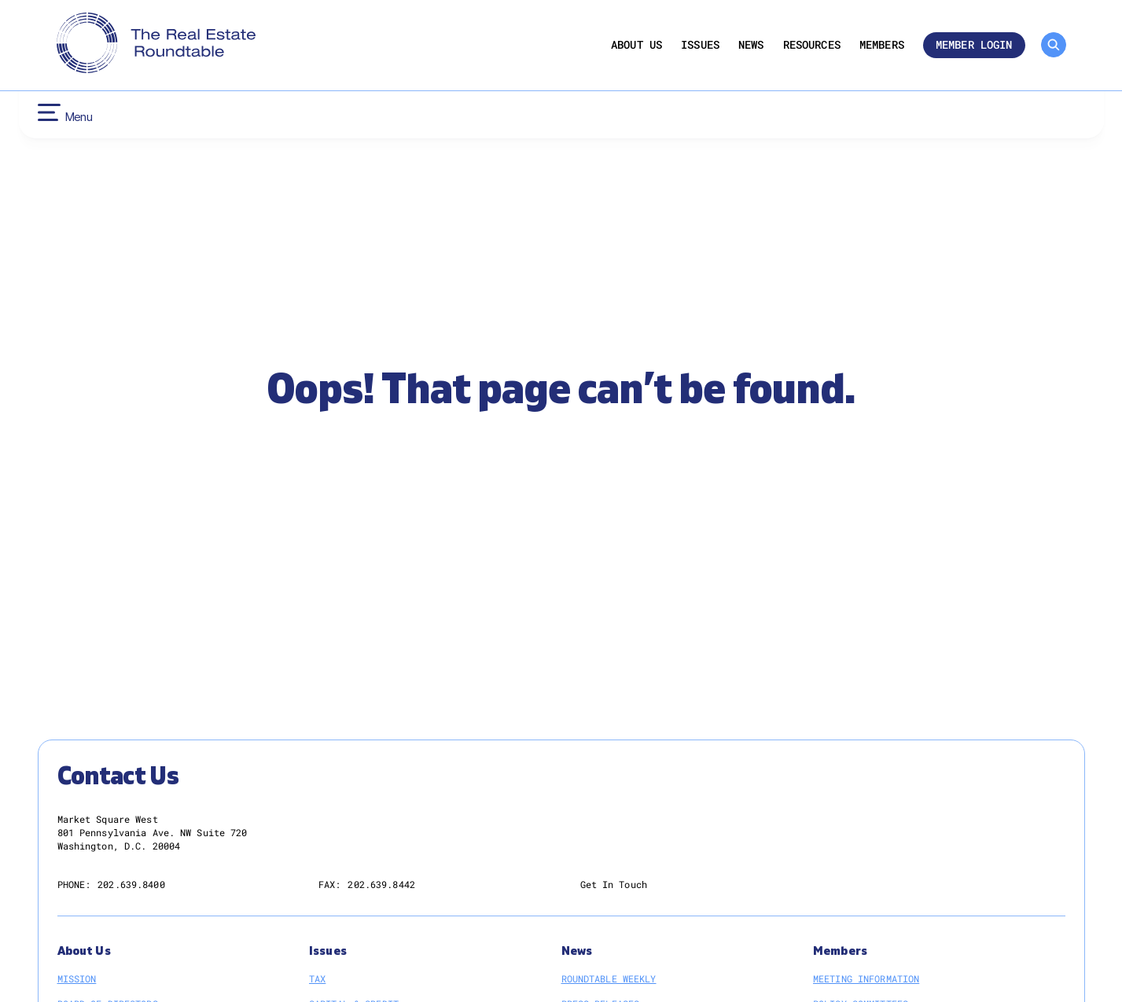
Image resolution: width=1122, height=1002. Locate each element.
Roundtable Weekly (609, 978)
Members (881, 45)
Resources (812, 45)
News (751, 45)
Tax (317, 978)
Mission (77, 978)
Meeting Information (866, 978)
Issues (700, 45)
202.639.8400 (130, 884)
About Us (636, 45)
